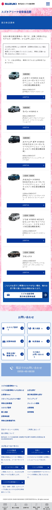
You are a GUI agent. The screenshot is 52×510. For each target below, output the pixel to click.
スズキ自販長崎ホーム (9, 386)
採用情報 (30, 412)
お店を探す (31, 390)
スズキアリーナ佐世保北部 (16, 11)
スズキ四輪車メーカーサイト (11, 451)
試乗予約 (26, 97)
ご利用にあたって (33, 429)
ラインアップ (32, 399)
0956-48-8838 (26, 371)
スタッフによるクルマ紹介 (11, 399)
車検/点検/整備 (6, 403)
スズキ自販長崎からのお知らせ (12, 390)
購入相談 (4, 412)
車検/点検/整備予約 (8, 421)
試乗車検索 (5, 416)
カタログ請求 (6, 408)
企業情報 (30, 408)
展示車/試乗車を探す (34, 394)
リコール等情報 (37, 467)
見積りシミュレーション (37, 451)
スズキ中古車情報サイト (11, 482)
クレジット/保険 (33, 403)
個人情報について (7, 433)
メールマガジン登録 (11, 467)
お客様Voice (5, 394)
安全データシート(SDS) (10, 429)
